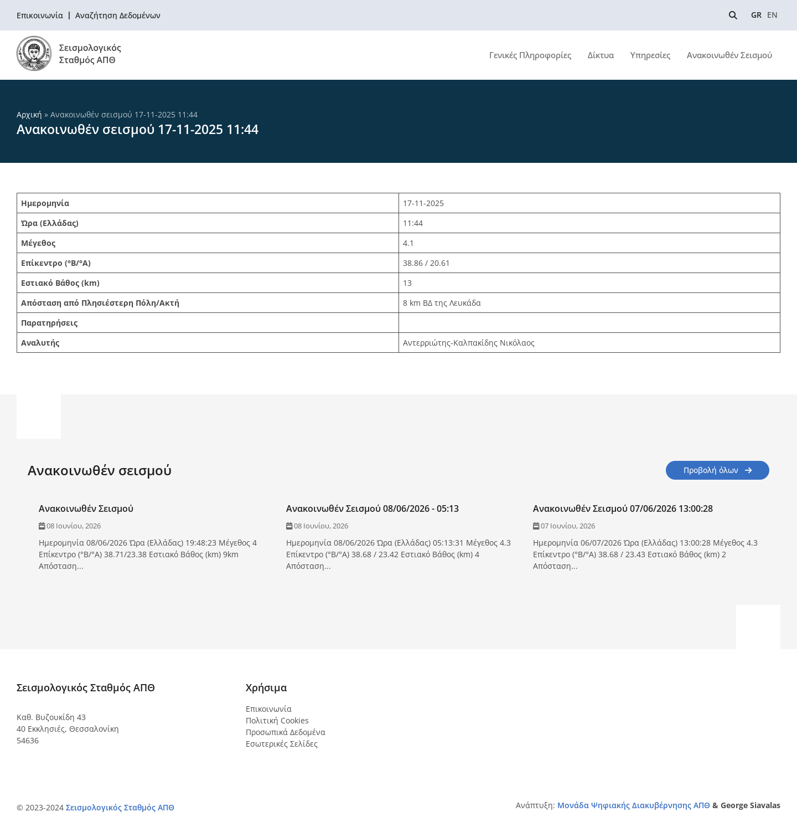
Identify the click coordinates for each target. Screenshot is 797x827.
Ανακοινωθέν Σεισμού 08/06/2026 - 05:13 (372, 508)
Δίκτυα (601, 54)
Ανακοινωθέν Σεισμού (729, 54)
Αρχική (29, 114)
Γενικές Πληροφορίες (530, 54)
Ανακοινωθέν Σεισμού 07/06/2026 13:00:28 (623, 508)
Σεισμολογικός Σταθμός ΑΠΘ (120, 807)
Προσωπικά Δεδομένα (285, 732)
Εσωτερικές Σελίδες (282, 743)
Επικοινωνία (269, 708)
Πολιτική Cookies (277, 720)
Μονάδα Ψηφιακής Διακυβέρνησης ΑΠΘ (633, 805)
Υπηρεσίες (650, 54)
